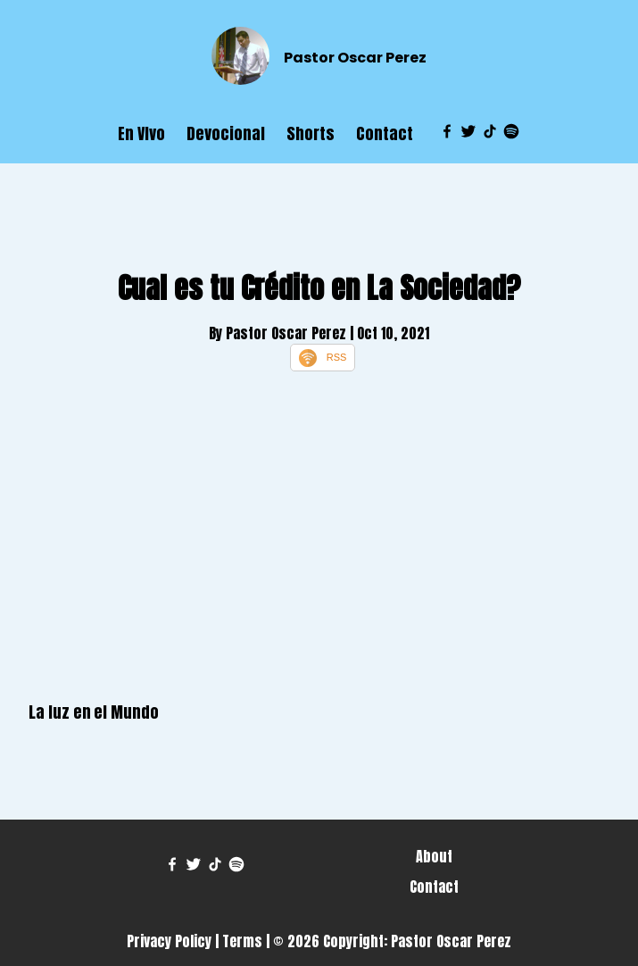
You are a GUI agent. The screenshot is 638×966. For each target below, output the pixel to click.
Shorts (310, 133)
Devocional (225, 133)
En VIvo (141, 133)
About (434, 856)
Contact (384, 133)
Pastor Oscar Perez (355, 57)
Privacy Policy (169, 941)
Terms (242, 941)
